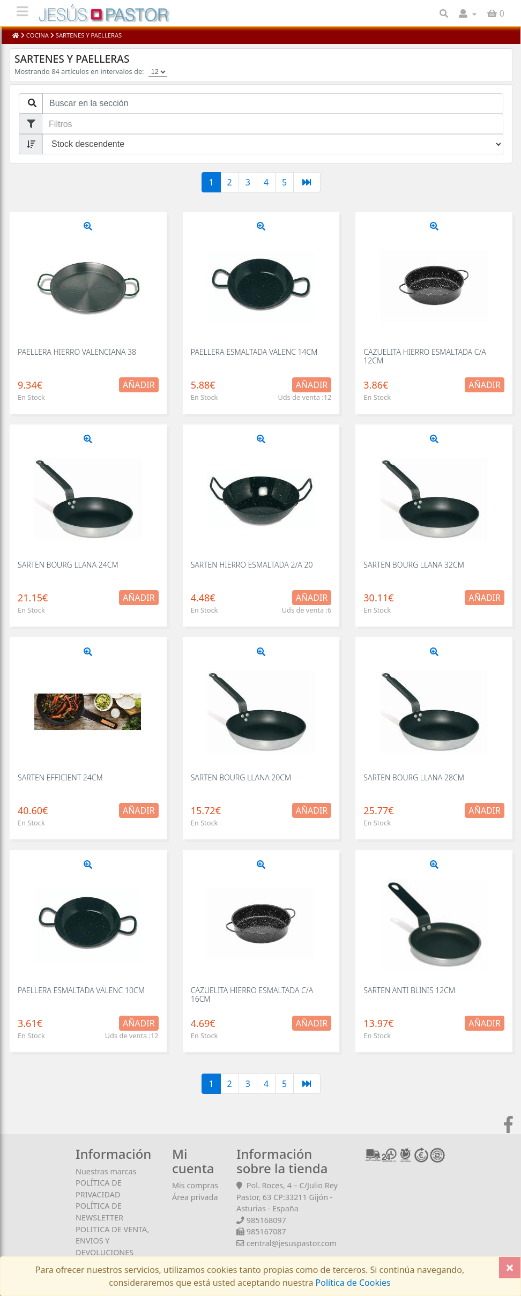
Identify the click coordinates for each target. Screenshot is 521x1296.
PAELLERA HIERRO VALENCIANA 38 (77, 352)
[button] (468, 13)
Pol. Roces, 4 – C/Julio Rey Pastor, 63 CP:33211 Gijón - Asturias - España (287, 1196)
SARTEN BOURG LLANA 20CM (241, 777)
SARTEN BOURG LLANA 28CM (413, 777)
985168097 (266, 1220)
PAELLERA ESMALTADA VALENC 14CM (254, 352)
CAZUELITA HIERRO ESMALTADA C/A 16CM (252, 994)
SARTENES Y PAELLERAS (88, 35)
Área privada (195, 1197)
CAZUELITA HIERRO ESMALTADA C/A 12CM (424, 356)
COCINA (37, 35)
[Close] (509, 1267)
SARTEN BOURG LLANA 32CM (413, 565)
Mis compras (195, 1185)
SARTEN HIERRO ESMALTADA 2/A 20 (252, 565)
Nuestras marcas (106, 1171)
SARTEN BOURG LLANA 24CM (68, 565)
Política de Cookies (351, 1282)
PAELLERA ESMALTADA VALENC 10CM (81, 990)
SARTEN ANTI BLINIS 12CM (409, 990)
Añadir (139, 385)
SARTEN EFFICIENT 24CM (60, 777)
